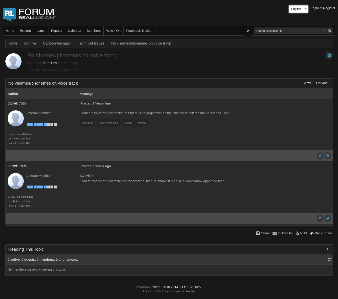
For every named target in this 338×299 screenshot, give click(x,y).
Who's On (113, 30)
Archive (30, 43)
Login (315, 8)
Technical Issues (91, 43)
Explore (25, 30)
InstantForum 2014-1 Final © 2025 (175, 287)
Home (10, 30)
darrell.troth (51, 63)
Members (93, 30)
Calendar (74, 30)
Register (329, 8)
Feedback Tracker (139, 30)
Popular (56, 30)
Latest (41, 30)
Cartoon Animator (57, 43)
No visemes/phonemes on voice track (141, 43)
